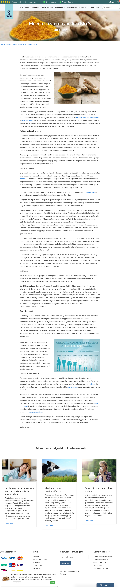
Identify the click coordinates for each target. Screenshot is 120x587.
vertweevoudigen (35, 412)
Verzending (37, 565)
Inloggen (112, 2)
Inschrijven (65, 563)
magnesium (90, 192)
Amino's (36, 7)
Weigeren (17, 583)
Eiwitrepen (47, 7)
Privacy (63, 574)
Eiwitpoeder (25, 7)
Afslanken (60, 7)
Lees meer (9, 523)
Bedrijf (36, 556)
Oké (52, 583)
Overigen (94, 7)
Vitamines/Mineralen (76, 7)
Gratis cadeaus (51, 2)
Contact (36, 562)
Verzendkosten (67, 2)
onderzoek (24, 179)
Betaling (36, 568)
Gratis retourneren (40, 559)
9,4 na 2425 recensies (24, 2)
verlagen (92, 384)
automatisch (73, 387)
